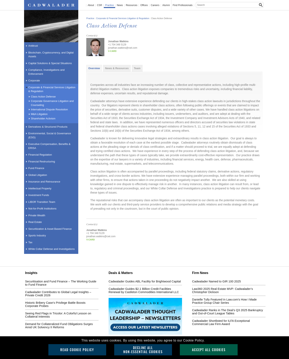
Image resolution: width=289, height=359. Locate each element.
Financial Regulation (40, 154)
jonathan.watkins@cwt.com (122, 47)
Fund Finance (36, 168)
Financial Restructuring (41, 161)
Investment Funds (38, 195)
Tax (30, 242)
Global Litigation (37, 174)
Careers (155, 5)
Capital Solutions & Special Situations (50, 63)
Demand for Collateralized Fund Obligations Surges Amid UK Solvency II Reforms (59, 325)
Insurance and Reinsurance (44, 181)
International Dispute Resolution (49, 109)
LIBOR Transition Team (41, 201)
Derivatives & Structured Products (47, 126)
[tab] (94, 68)
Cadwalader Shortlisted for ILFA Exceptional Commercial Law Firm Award (221, 322)
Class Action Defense (43, 96)
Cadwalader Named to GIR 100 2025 (216, 281)
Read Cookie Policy (77, 349)
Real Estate (35, 222)
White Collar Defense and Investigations (51, 248)
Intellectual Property (39, 188)
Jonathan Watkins (118, 41)
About (91, 5)
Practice (109, 5)
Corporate (34, 80)
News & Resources (117, 68)
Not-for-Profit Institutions (42, 208)
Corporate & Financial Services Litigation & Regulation (122, 18)
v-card (112, 51)
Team (137, 68)
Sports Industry (37, 235)
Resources (131, 5)
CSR (99, 5)
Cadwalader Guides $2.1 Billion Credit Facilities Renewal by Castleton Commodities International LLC (144, 290)
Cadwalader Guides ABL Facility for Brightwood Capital (145, 281)
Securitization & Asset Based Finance (50, 228)
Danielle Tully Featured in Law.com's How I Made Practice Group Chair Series (224, 301)
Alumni (166, 5)
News (120, 5)
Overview (94, 68)
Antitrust (33, 45)
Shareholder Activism (43, 118)
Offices (144, 5)
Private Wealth (36, 215)
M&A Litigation (39, 114)
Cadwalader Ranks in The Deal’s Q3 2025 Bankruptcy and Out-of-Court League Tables (227, 312)
